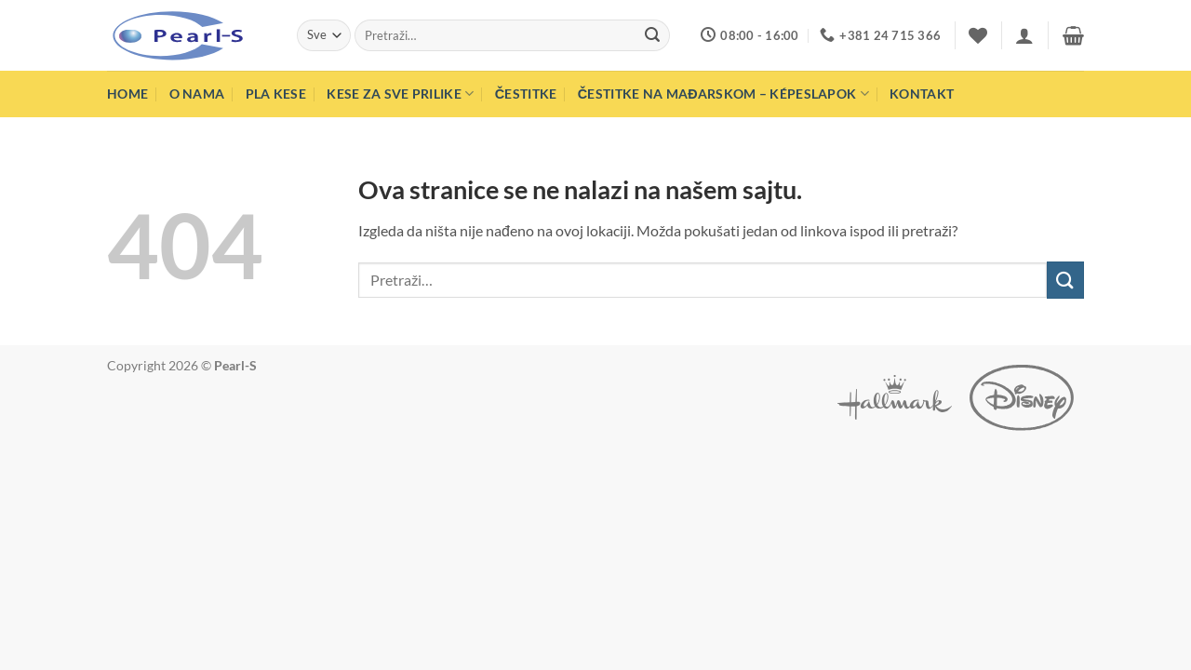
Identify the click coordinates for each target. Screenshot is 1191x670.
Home (127, 93)
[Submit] (653, 35)
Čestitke (526, 93)
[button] (1024, 35)
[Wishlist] (978, 35)
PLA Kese (276, 93)
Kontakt (922, 93)
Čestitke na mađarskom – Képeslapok (723, 93)
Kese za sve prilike (400, 93)
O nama (197, 93)
